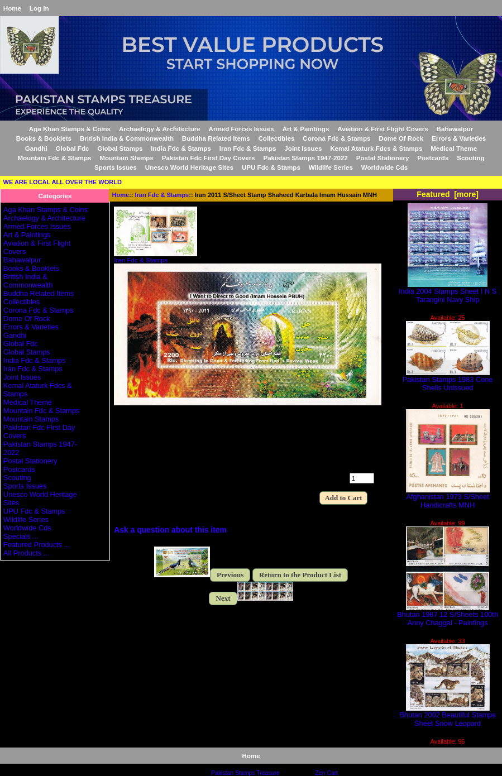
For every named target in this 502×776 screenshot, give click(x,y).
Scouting (471, 157)
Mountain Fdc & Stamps (54, 157)
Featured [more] (448, 194)
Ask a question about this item (170, 529)
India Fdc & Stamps (181, 148)
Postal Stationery (382, 157)
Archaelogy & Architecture (159, 128)
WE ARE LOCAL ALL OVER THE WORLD (62, 182)
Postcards (432, 157)
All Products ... (26, 553)
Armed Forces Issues (241, 128)
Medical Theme (454, 148)
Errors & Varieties (459, 138)
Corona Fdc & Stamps (336, 138)
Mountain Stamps (126, 157)
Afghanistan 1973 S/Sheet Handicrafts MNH (448, 497)
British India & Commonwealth (127, 138)
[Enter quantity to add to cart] (362, 478)
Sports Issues (115, 167)
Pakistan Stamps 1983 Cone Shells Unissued (448, 380)
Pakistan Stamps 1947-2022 (305, 157)
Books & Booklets (43, 138)
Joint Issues (303, 148)
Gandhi (36, 148)
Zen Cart (326, 773)
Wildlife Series (331, 167)
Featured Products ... (36, 544)
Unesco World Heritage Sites (189, 167)
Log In (39, 8)
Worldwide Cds (384, 167)
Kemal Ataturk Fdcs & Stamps (376, 148)
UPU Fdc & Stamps (271, 167)
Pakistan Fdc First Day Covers (208, 157)
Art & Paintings (306, 128)
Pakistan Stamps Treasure (245, 773)
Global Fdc (72, 148)
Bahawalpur (455, 128)
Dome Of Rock (401, 138)
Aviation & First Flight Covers (382, 128)
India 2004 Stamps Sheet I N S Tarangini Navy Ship (447, 292)
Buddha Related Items (216, 138)
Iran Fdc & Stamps (162, 194)
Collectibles (276, 138)
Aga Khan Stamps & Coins (70, 128)
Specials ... (20, 536)
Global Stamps (119, 148)
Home (12, 8)
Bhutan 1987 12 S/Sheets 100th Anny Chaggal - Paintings (447, 615)
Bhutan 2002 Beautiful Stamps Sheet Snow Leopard (448, 715)
